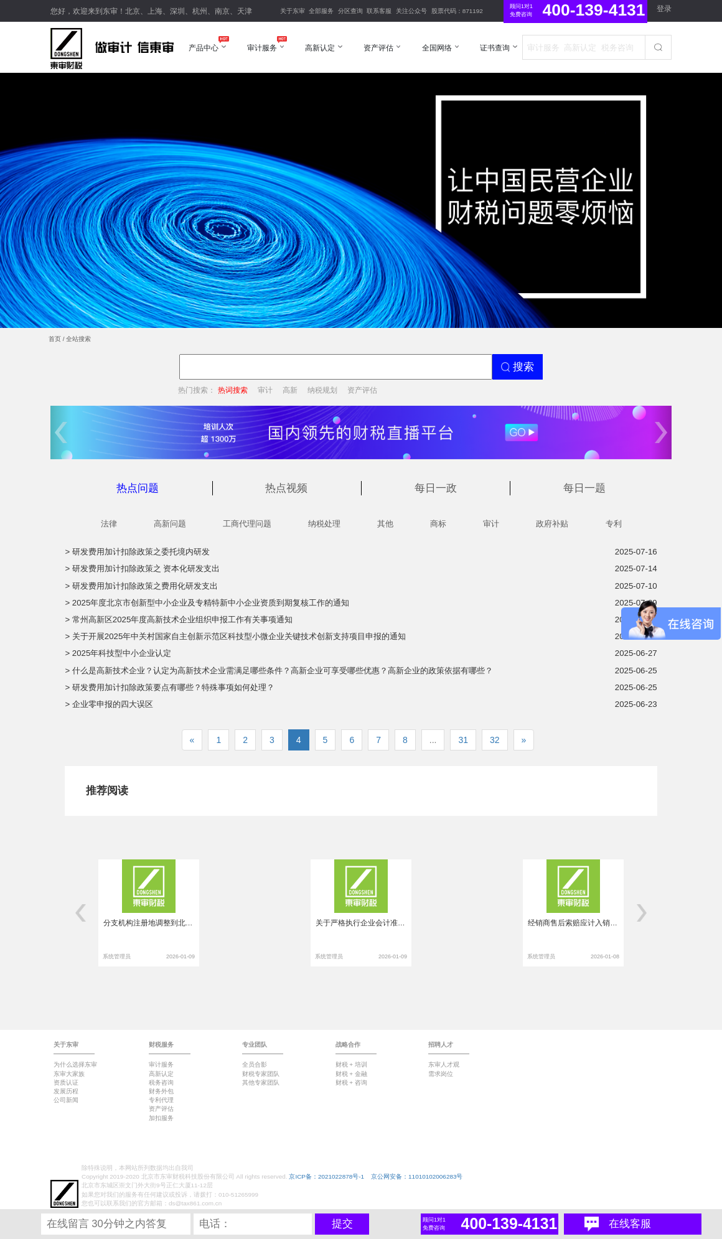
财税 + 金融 (351, 1073)
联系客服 (379, 10)
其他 (385, 523)
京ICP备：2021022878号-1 (326, 1176)
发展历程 (66, 1091)
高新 (290, 390)
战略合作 (347, 1044)
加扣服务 (161, 1118)
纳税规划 (322, 390)
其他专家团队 (260, 1082)
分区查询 (350, 10)
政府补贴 (552, 523)
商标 (438, 523)
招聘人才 (440, 1044)
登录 (664, 8)
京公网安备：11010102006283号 (416, 1176)
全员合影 (254, 1064)
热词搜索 (233, 390)
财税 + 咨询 (351, 1082)
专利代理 (161, 1099)
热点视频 (286, 488)
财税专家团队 (260, 1073)
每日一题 (584, 488)
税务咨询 (161, 1082)
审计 (265, 390)
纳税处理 (324, 523)
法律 (109, 523)
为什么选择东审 (75, 1064)
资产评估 (362, 390)
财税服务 (161, 1044)
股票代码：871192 (457, 10)
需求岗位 (440, 1073)
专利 (614, 523)
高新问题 (170, 523)
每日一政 (436, 488)
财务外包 (161, 1091)
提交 (342, 1224)
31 (463, 740)
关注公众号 (411, 10)
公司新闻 (66, 1099)
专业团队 (254, 1044)
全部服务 (321, 10)
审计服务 (161, 1064)
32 (495, 740)
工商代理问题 (247, 523)
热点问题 (137, 488)
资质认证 (66, 1082)
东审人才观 (443, 1064)
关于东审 (292, 10)
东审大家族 (69, 1073)
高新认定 (161, 1073)
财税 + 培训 (351, 1064)
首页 (55, 338)
